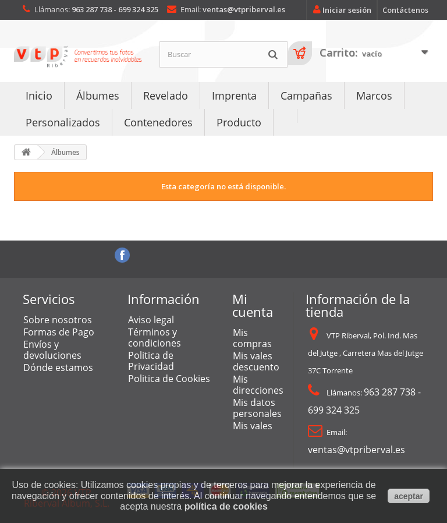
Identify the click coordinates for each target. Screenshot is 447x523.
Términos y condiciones (154, 337)
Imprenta (234, 96)
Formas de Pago (58, 332)
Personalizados (63, 122)
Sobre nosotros (57, 319)
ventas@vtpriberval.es (244, 9)
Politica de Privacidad (151, 361)
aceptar (408, 496)
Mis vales (252, 425)
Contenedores (158, 122)
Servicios (49, 299)
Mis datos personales (257, 408)
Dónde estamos (58, 367)
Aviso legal (151, 319)
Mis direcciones (258, 385)
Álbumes (97, 96)
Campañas (306, 96)
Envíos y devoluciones (52, 350)
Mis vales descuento (256, 361)
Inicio (39, 96)
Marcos (374, 96)
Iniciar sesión (340, 10)
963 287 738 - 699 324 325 (115, 9)
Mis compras (252, 338)
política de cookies (226, 506)
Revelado (165, 96)
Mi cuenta (252, 305)
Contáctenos (405, 10)
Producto (239, 122)
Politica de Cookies (169, 378)
